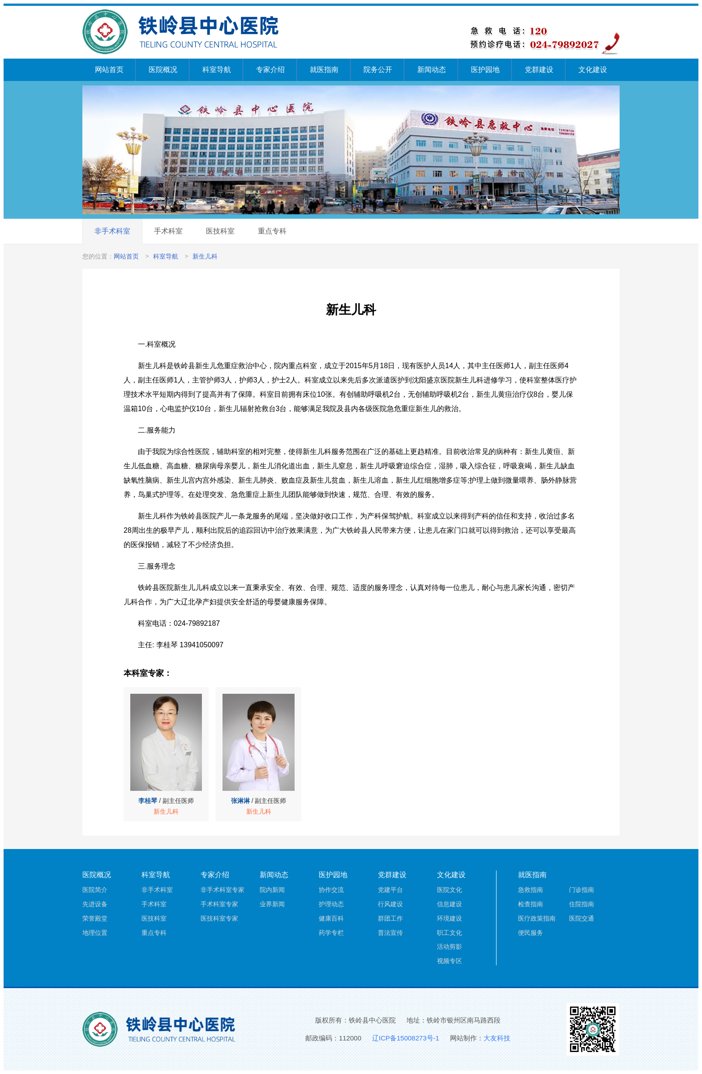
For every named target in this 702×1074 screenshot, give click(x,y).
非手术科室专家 (222, 889)
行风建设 (390, 904)
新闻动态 (431, 69)
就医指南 (324, 69)
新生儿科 (205, 256)
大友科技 (497, 1038)
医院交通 (581, 918)
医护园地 (485, 69)
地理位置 (94, 932)
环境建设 (449, 918)
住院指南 (581, 904)
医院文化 (449, 889)
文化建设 (592, 69)
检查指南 (530, 904)
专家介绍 (270, 69)
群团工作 (390, 918)
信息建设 (449, 904)
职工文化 (449, 932)
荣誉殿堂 (94, 918)
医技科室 (220, 231)
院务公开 (378, 69)
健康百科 (331, 918)
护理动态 (331, 904)
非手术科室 (112, 231)
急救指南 (530, 889)
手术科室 (168, 231)
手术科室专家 (219, 904)
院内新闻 (272, 889)
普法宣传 (390, 932)
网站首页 (109, 69)
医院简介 (94, 889)
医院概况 (163, 69)
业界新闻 (272, 904)
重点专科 (272, 231)
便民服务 (530, 932)
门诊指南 (581, 889)
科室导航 (216, 69)
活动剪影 (449, 946)
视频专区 (449, 960)
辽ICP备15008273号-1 (405, 1038)
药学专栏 (331, 932)
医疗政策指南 (537, 918)
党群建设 (539, 69)
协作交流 (331, 889)
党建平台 (390, 889)
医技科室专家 (219, 918)
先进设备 (94, 904)
